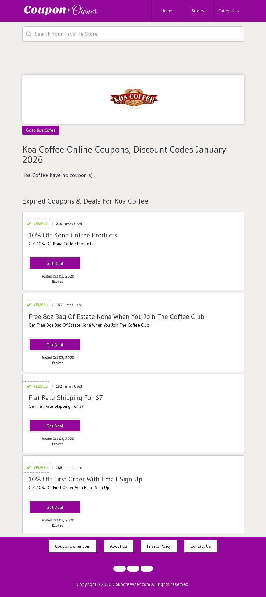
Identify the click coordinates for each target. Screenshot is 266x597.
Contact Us (200, 546)
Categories (228, 11)
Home (166, 11)
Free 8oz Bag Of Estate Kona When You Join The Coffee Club (116, 316)
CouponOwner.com (72, 546)
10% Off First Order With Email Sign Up (85, 479)
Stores (197, 11)
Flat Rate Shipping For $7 (66, 397)
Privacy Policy (159, 546)
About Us (118, 546)
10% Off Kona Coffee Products (73, 235)
